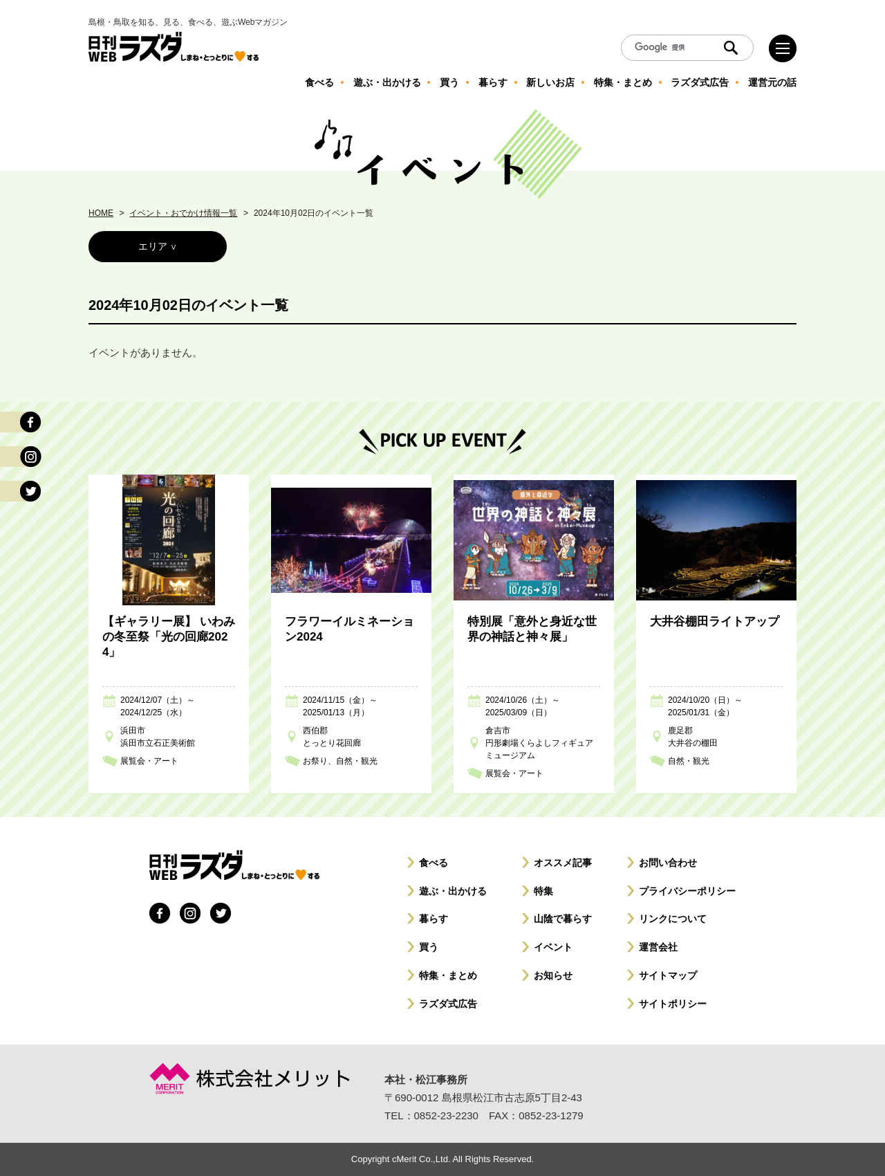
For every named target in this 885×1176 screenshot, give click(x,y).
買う (428, 947)
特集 (543, 891)
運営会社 (658, 947)
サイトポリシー (673, 1003)
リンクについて (673, 918)
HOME (100, 213)
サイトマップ (668, 975)
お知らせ (553, 975)
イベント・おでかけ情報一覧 (183, 213)
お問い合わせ (668, 862)
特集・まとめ (448, 975)
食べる (433, 862)
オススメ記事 (563, 862)
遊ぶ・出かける (453, 891)
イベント (553, 947)
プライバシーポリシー (687, 891)
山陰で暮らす (563, 918)
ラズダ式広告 (448, 1003)
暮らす (433, 918)
